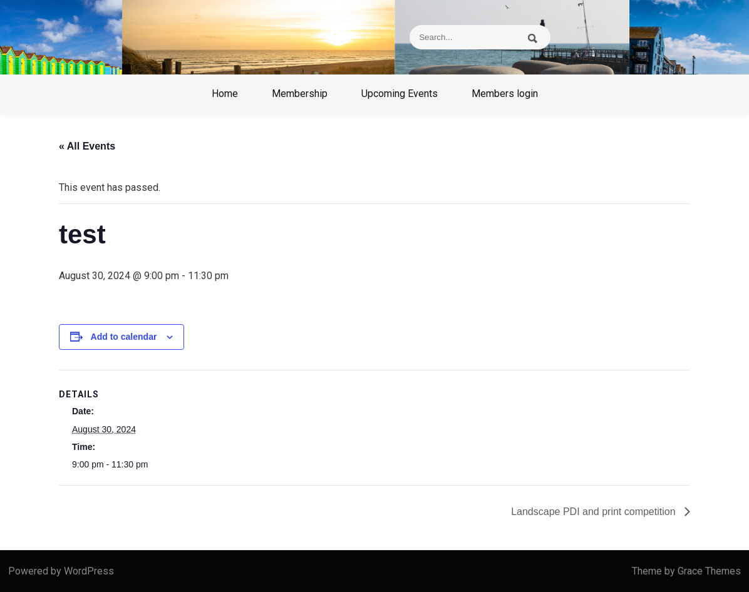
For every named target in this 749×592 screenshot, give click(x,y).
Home (225, 94)
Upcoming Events (399, 94)
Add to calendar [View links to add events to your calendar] (124, 337)
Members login (505, 94)
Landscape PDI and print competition (594, 511)
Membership (300, 94)
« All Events (87, 146)
